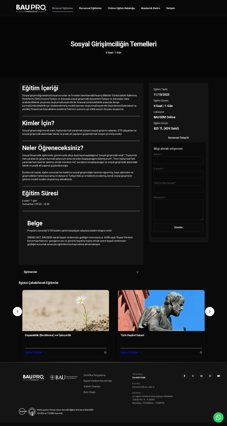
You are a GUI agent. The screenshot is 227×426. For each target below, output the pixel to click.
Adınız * (158, 154)
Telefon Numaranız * (165, 183)
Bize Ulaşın (89, 395)
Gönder (178, 227)
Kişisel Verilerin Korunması (98, 384)
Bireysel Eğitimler (62, 8)
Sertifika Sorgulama (94, 378)
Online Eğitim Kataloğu (121, 8)
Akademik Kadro (150, 8)
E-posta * (159, 168)
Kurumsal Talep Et (178, 137)
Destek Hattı (138, 381)
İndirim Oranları (92, 390)
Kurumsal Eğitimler (90, 8)
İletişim (170, 8)
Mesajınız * (160, 197)
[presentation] (17, 311)
